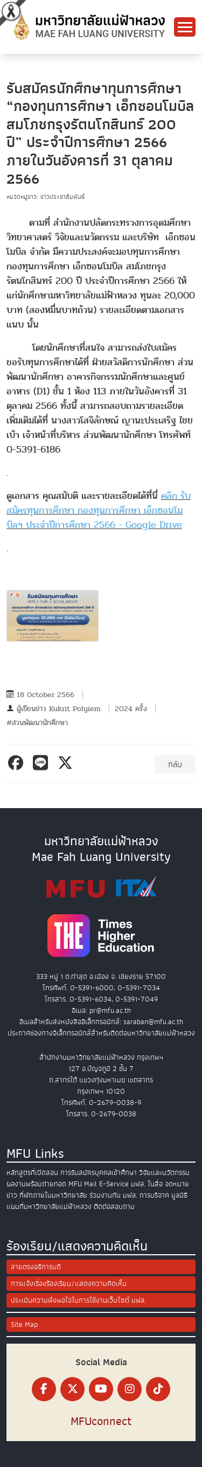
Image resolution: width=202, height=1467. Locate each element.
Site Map (24, 1324)
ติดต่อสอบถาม (114, 1206)
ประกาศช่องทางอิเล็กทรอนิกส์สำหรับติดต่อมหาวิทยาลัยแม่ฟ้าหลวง (101, 1033)
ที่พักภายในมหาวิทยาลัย (53, 1195)
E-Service (114, 1184)
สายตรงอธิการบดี (36, 1267)
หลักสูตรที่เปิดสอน (32, 1172)
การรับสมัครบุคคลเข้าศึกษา (98, 1172)
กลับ (175, 764)
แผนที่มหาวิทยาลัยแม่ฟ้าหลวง (49, 1206)
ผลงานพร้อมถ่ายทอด (36, 1184)
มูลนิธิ (179, 1195)
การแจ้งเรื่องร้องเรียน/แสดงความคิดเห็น (69, 1283)
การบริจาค (154, 1195)
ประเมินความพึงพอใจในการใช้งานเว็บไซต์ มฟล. (78, 1300)
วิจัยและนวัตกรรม (164, 1172)
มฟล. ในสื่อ (147, 1184)
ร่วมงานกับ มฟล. (113, 1195)
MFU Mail (82, 1184)
